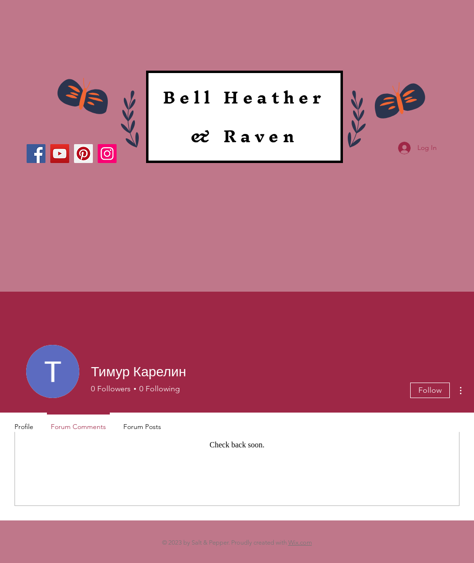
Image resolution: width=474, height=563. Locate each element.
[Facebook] (36, 153)
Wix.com (300, 542)
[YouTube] (59, 153)
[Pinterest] (83, 153)
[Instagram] (107, 153)
